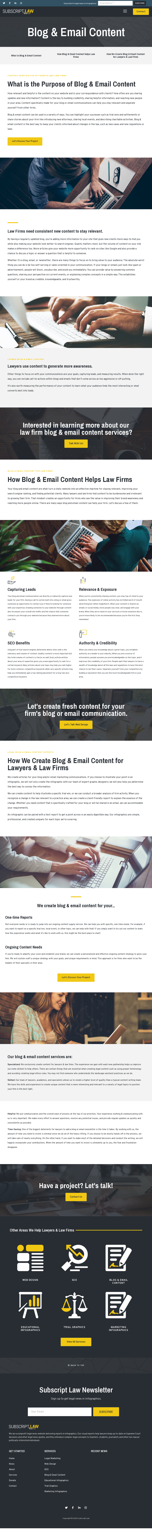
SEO (74, 1283)
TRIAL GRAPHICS (74, 1330)
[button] (141, 11)
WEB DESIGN (30, 1283)
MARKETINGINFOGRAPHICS (118, 1332)
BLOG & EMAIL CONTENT (118, 1285)
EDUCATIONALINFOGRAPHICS (30, 1332)
